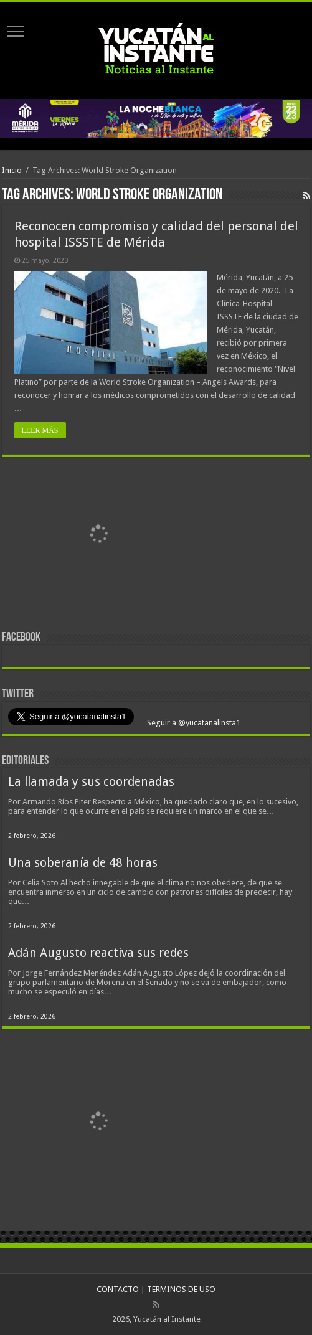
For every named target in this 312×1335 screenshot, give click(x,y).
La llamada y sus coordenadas (91, 782)
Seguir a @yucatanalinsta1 (192, 722)
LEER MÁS (40, 430)
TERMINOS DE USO (181, 1289)
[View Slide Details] (98, 537)
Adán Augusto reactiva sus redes (98, 953)
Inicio (12, 170)
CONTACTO (118, 1289)
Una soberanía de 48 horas (83, 863)
